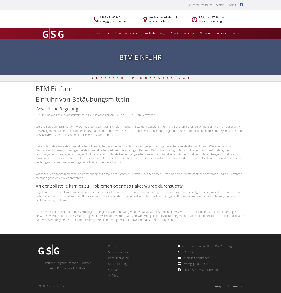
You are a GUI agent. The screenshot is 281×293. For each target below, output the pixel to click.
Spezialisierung (180, 33)
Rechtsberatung (155, 33)
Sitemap (216, 286)
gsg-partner (52, 33)
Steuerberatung (125, 33)
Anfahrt (232, 5)
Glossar (222, 33)
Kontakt (220, 5)
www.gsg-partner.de (196, 264)
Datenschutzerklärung (199, 5)
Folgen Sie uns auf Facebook (201, 270)
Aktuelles (205, 33)
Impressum (235, 286)
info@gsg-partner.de (196, 258)
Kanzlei (101, 33)
